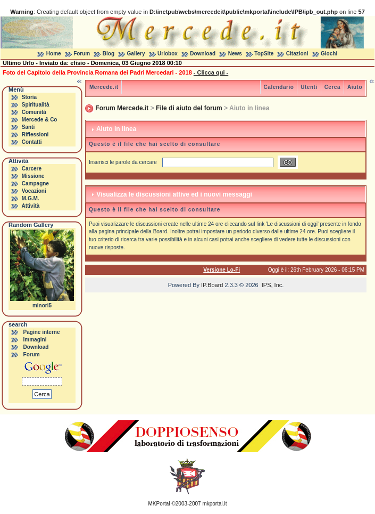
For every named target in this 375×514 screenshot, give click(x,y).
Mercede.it (103, 87)
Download (202, 53)
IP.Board (212, 285)
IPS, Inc (272, 285)
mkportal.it (214, 504)
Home (53, 53)
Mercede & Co (39, 120)
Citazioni (297, 53)
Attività (30, 206)
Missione (33, 176)
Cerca (332, 87)
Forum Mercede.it (121, 108)
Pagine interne (41, 332)
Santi (28, 127)
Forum (81, 53)
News (235, 53)
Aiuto (354, 87)
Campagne (35, 183)
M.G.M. (30, 198)
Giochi (329, 53)
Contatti (32, 142)
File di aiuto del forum (189, 108)
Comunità (34, 112)
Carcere (31, 169)
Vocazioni (34, 191)
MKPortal (159, 504)
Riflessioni (35, 134)
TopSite (263, 53)
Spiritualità (35, 105)
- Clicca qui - (211, 72)
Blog (108, 53)
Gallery (136, 53)
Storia (29, 97)
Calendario (279, 87)
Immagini (35, 339)
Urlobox (167, 53)
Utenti (309, 87)
